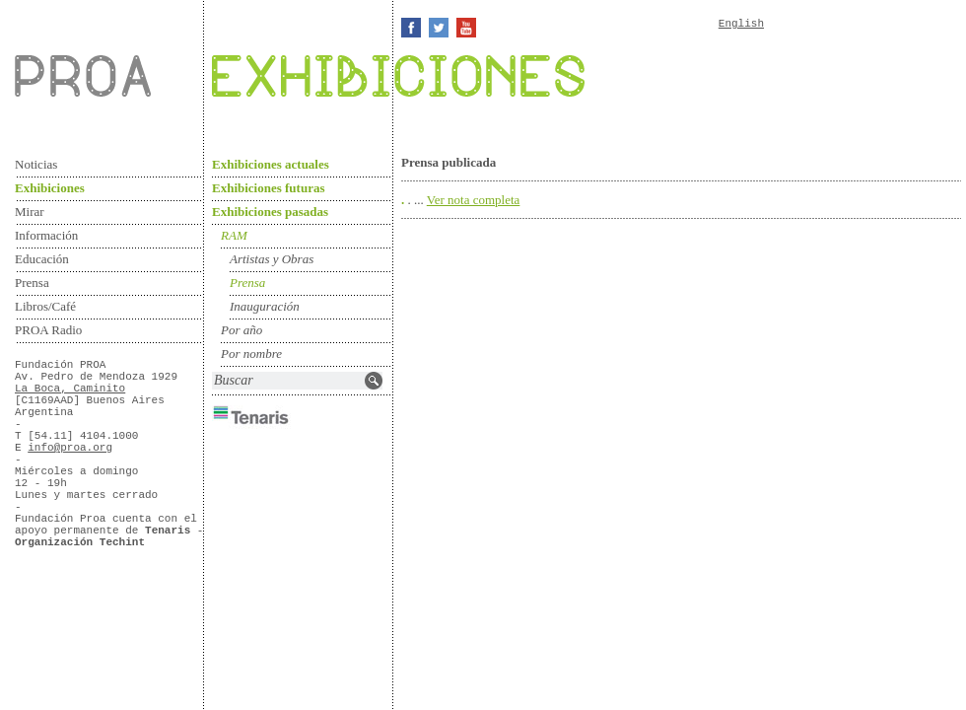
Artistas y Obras (271, 258)
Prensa (32, 282)
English (741, 24)
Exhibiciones (50, 187)
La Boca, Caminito (70, 388)
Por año (241, 329)
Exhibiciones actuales (270, 164)
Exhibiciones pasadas (270, 211)
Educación (42, 258)
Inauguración (265, 306)
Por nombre (251, 353)
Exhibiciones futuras (268, 187)
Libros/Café (45, 306)
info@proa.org (70, 448)
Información (46, 235)
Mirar (29, 211)
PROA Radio (48, 329)
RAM (234, 235)
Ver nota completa (473, 199)
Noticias (36, 164)
